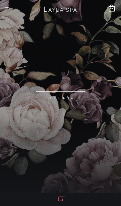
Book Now (60, 98)
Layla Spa (60, 10)
